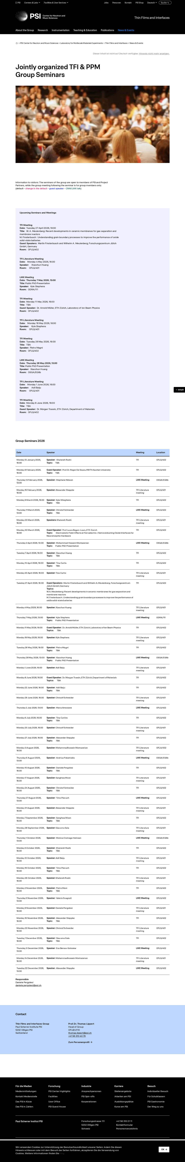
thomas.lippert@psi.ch (80, 1033)
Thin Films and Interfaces (152, 17)
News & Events (136, 43)
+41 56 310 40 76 (77, 1036)
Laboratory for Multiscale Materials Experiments (81, 43)
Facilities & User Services (55, 3)
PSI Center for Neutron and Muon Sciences (39, 43)
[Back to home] (40, 16)
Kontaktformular (124, 1125)
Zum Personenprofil (78, 1042)
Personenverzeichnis (127, 1128)
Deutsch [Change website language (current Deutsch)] (151, 3)
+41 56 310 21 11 (124, 1121)
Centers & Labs (31, 3)
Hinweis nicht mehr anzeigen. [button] (154, 53)
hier (61, 1153)
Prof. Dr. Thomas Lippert (81, 1023)
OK (162, 1149)
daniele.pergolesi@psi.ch (28, 985)
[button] (179, 390)
